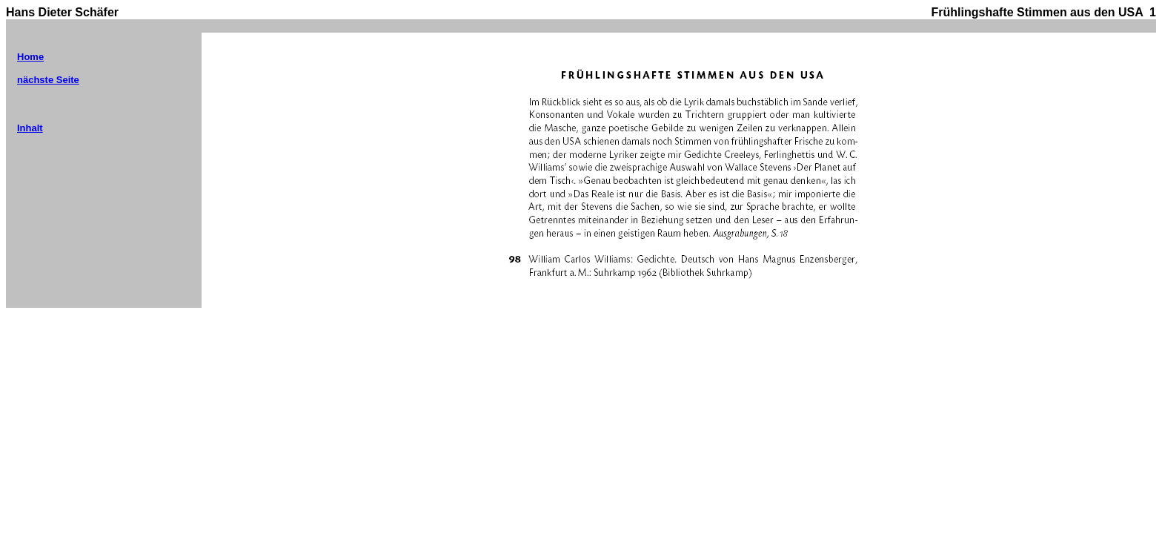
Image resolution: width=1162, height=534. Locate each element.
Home (30, 56)
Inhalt (30, 128)
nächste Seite (48, 79)
